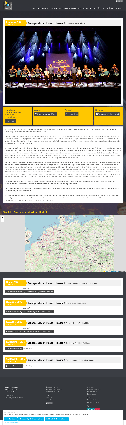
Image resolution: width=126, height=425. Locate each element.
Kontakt (119, 8)
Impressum (49, 395)
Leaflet (106, 271)
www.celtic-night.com (46, 292)
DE (49, 403)
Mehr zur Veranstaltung (15, 292)
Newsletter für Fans (52, 387)
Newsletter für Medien (52, 391)
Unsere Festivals (64, 8)
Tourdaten (53, 8)
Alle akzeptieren (11, 419)
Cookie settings (50, 399)
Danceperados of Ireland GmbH (46, 114)
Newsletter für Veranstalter (54, 389)
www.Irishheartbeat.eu (93, 402)
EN (51, 403)
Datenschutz (49, 397)
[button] (60, 260)
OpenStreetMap (115, 271)
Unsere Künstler (42, 8)
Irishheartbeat (91, 394)
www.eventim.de (73, 114)
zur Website (11, 121)
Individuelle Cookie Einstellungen (56, 419)
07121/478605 (11, 396)
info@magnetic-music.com (16, 398)
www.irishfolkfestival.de (94, 400)
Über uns (101, 8)
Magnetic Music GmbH (94, 389)
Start (33, 8)
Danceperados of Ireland (79, 8)
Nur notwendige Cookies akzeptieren (31, 419)
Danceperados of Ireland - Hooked (108, 114)
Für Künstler (110, 8)
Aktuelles (93, 8)
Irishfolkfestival (92, 392)
